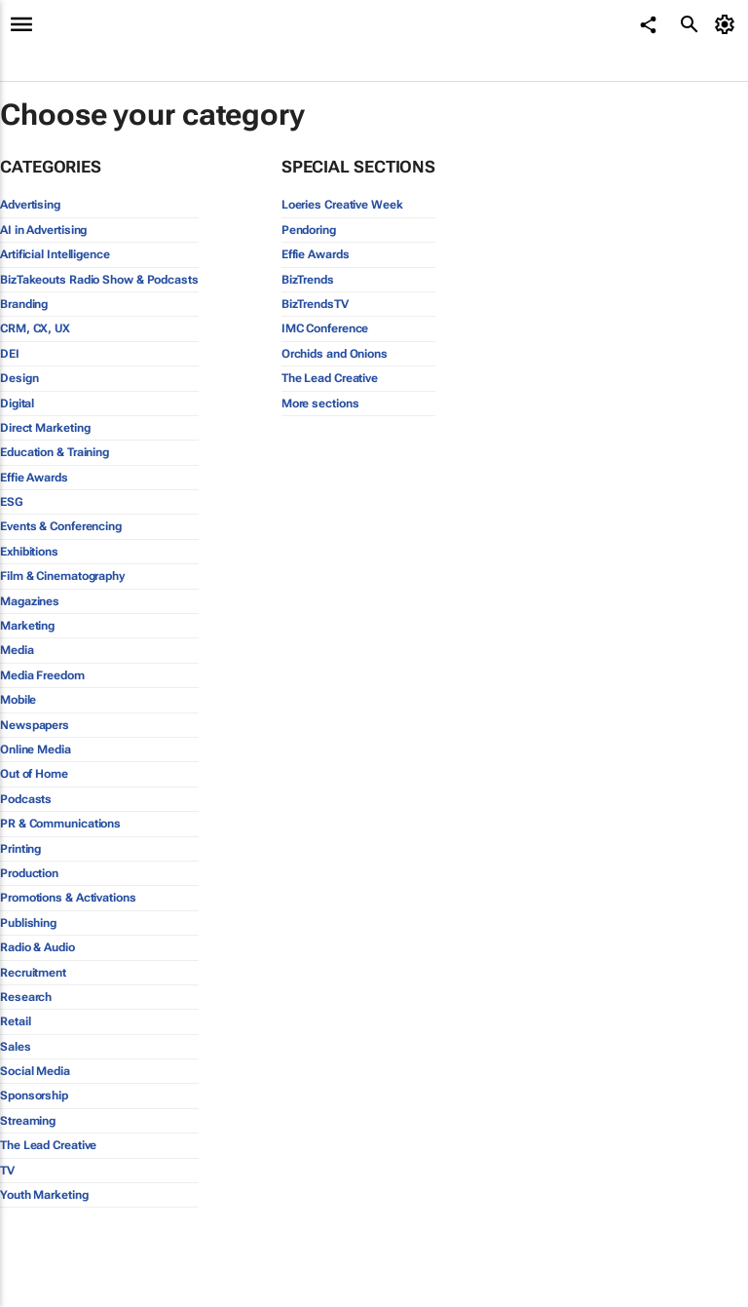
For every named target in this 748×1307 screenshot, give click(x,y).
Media (17, 650)
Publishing (28, 923)
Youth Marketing (44, 1195)
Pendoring (308, 230)
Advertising (30, 204)
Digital (17, 403)
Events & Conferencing (61, 526)
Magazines (29, 601)
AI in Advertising (43, 230)
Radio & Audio (37, 947)
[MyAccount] (728, 24)
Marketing (27, 626)
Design (19, 378)
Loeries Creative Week (342, 204)
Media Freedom (42, 675)
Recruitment (33, 973)
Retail (15, 1021)
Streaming (28, 1121)
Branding (24, 304)
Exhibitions (29, 551)
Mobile (18, 700)
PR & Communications (60, 823)
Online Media (35, 749)
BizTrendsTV (315, 304)
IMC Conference (325, 328)
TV (7, 1170)
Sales (15, 1047)
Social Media (35, 1071)
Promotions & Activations (68, 897)
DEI (9, 354)
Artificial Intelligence (55, 254)
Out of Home (34, 774)
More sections (320, 403)
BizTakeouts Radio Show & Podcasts (99, 280)
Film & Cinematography (62, 576)
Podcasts (26, 799)
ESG (11, 502)
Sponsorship (34, 1095)
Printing (20, 849)
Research (26, 997)
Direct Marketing (45, 428)
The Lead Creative (48, 1145)
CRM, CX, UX (35, 328)
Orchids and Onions (334, 354)
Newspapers (34, 725)
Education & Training (54, 452)
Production (29, 873)
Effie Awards (34, 477)
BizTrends (307, 280)
